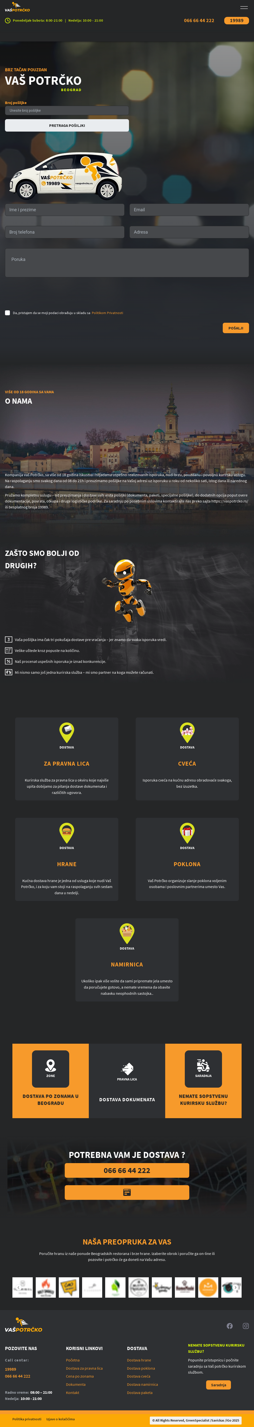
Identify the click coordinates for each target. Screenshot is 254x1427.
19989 (237, 20)
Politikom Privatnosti (107, 313)
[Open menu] (244, 7)
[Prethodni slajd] (18, 1287)
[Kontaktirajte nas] (127, 1192)
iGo (228, 1420)
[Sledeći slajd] (235, 1287)
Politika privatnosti (26, 1419)
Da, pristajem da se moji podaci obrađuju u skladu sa (68, 313)
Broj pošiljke (16, 102)
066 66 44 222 (199, 20)
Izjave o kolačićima (60, 1419)
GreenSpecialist (197, 1420)
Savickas (217, 1420)
